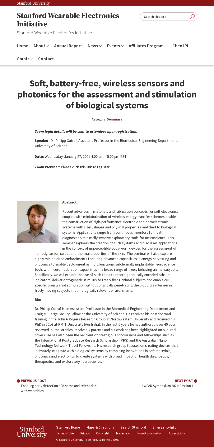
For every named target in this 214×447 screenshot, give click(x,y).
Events (113, 46)
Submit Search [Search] (192, 16)
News (93, 46)
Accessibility (177, 433)
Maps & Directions (100, 427)
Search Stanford (133, 427)
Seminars (114, 119)
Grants (23, 59)
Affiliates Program (146, 46)
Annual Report (68, 46)
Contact (46, 59)
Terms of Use (65, 433)
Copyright (102, 433)
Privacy (85, 433)
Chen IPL (180, 46)
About (39, 46)
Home (22, 46)
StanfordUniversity (32, 431)
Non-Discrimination (149, 433)
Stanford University (33, 3)
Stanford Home (68, 427)
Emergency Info (165, 427)
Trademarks (123, 433)
